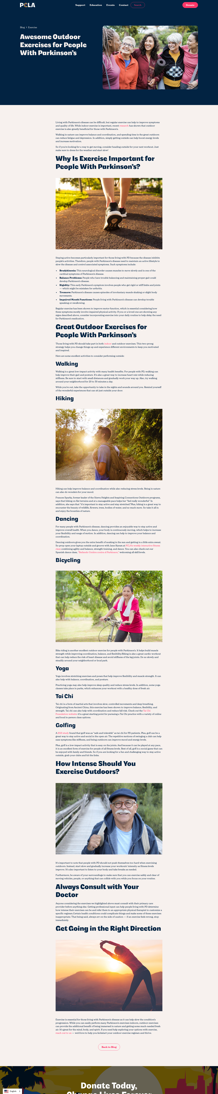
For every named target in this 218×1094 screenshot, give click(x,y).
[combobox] (12, 1091)
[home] (38, 5)
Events (110, 5)
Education (96, 5)
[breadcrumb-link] (32, 27)
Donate (190, 5)
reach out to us (63, 1033)
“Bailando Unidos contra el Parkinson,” (98, 552)
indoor (108, 343)
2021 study (63, 733)
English (10, 1091)
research (124, 125)
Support (80, 5)
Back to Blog (109, 1047)
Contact (123, 5)
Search (137, 5)
